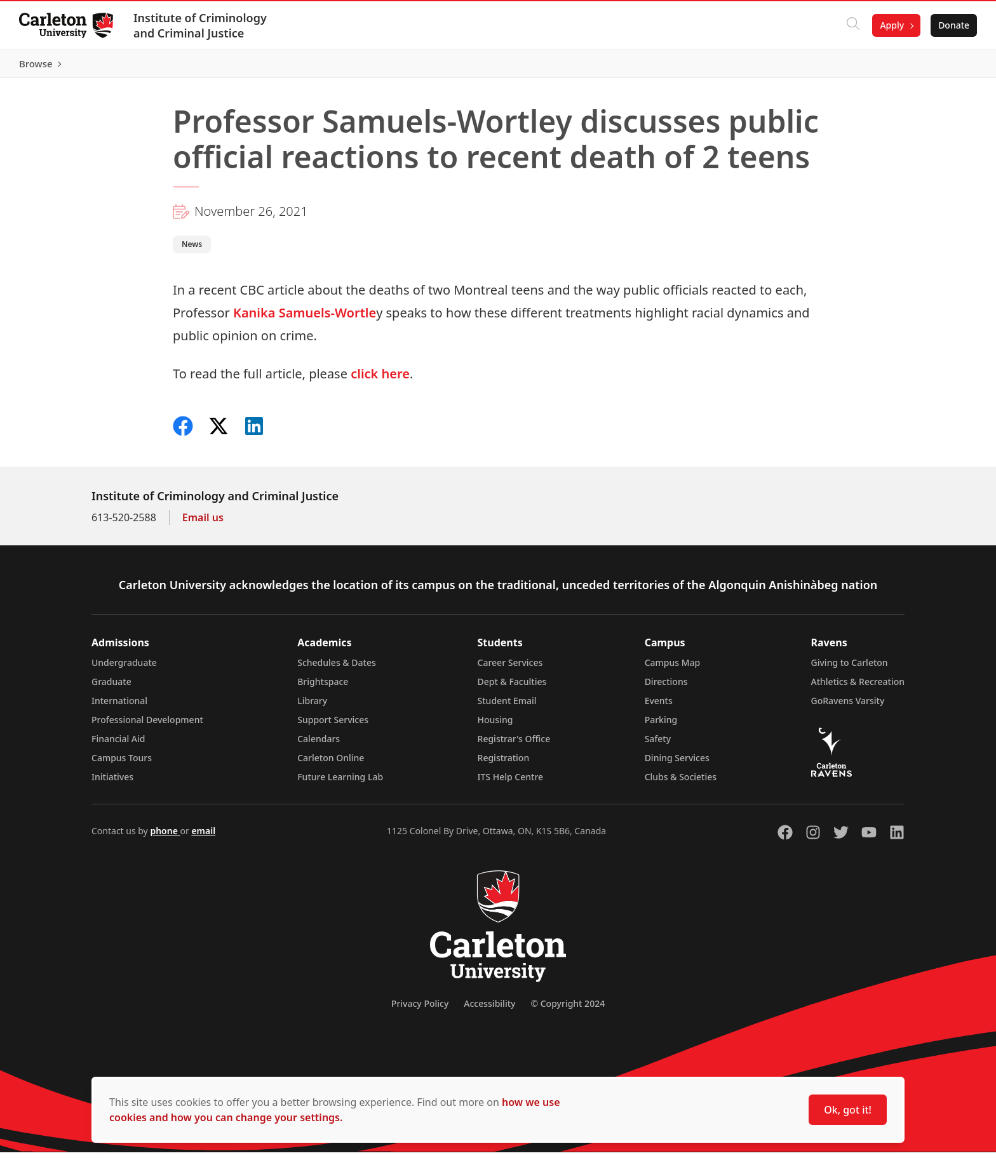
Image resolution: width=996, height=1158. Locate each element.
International (119, 706)
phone (165, 836)
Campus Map (673, 668)
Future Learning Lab (340, 782)
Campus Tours (121, 763)
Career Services (510, 668)
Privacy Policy (419, 1009)
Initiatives (112, 782)
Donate (952, 25)
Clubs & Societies (681, 782)
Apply (890, 25)
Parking (661, 725)
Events (659, 706)
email (203, 836)
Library (312, 706)
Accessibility (489, 1009)
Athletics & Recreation (858, 687)
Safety (658, 744)
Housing (495, 725)
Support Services (332, 725)
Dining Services (677, 763)
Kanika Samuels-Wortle (304, 318)
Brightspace (322, 687)
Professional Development (147, 725)
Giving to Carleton (849, 668)
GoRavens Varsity (848, 706)
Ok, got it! (848, 1110)
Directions (666, 687)
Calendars (318, 744)
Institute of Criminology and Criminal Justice (201, 25)
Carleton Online (330, 763)
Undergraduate (124, 668)
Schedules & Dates (336, 668)
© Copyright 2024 (567, 1009)
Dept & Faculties (512, 687)
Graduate (111, 687)
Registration (504, 763)
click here (380, 379)
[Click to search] (851, 25)
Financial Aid (118, 744)
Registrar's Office (514, 744)
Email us (203, 523)
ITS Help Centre (511, 782)
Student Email (507, 706)
